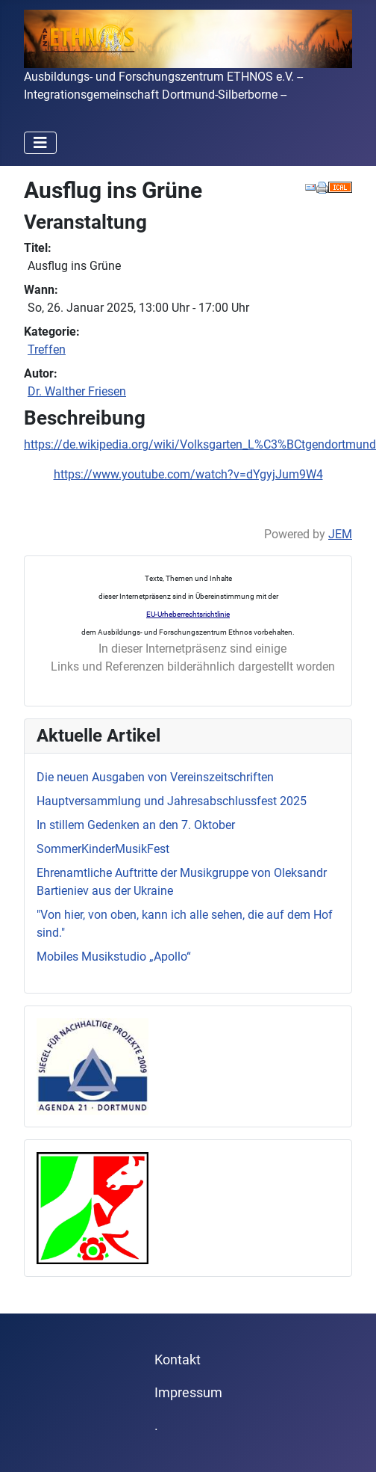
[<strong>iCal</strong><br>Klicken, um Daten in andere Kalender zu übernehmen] (340, 186)
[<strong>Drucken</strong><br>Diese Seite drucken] (322, 186)
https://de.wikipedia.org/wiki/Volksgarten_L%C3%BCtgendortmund (200, 444)
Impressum (188, 1392)
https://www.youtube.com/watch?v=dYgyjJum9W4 (188, 474)
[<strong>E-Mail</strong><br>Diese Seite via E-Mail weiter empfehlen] (310, 186)
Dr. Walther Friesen (77, 391)
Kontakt (177, 1359)
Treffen (47, 349)
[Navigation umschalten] (40, 143)
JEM (340, 534)
